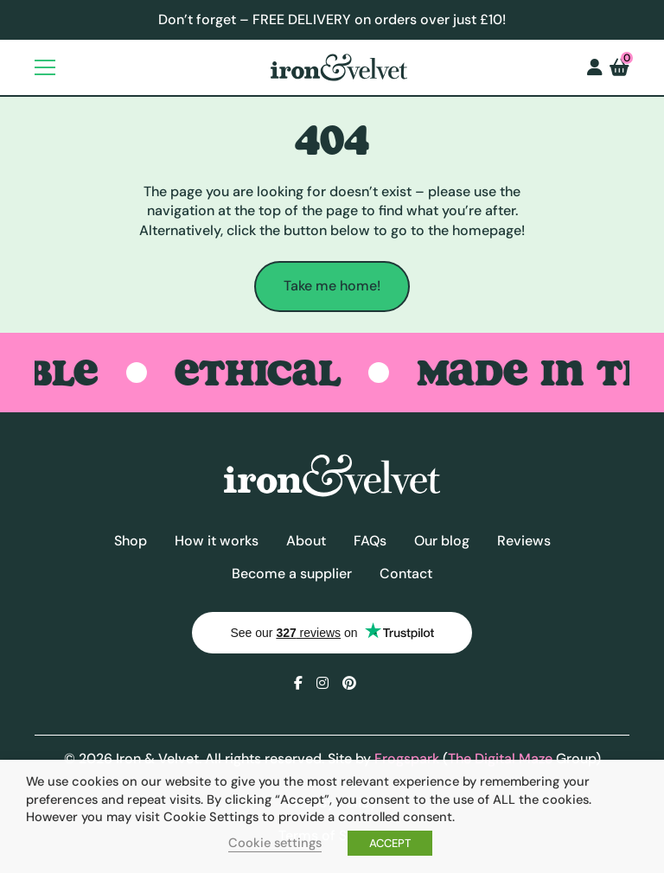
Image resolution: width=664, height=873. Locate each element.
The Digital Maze (500, 758)
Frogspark (406, 758)
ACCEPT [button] (390, 843)
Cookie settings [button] (275, 842)
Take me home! (332, 286)
